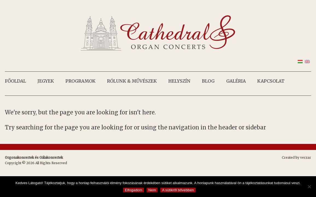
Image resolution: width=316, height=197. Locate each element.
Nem (152, 190)
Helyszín (179, 81)
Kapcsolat (271, 81)
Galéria (236, 81)
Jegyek (45, 81)
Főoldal (15, 81)
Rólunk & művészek (132, 81)
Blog (208, 81)
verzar (305, 157)
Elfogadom (133, 190)
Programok (80, 81)
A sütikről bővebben (178, 190)
